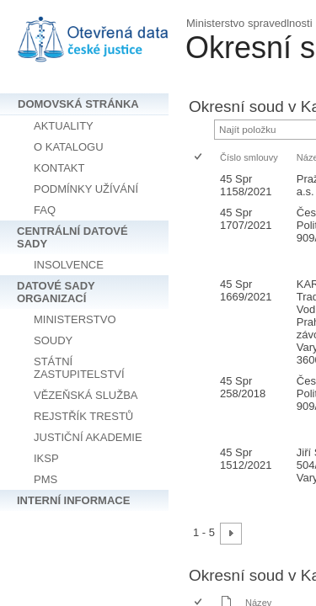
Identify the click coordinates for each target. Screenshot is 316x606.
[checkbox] (199, 157)
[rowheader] (202, 185)
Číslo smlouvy (249, 157)
